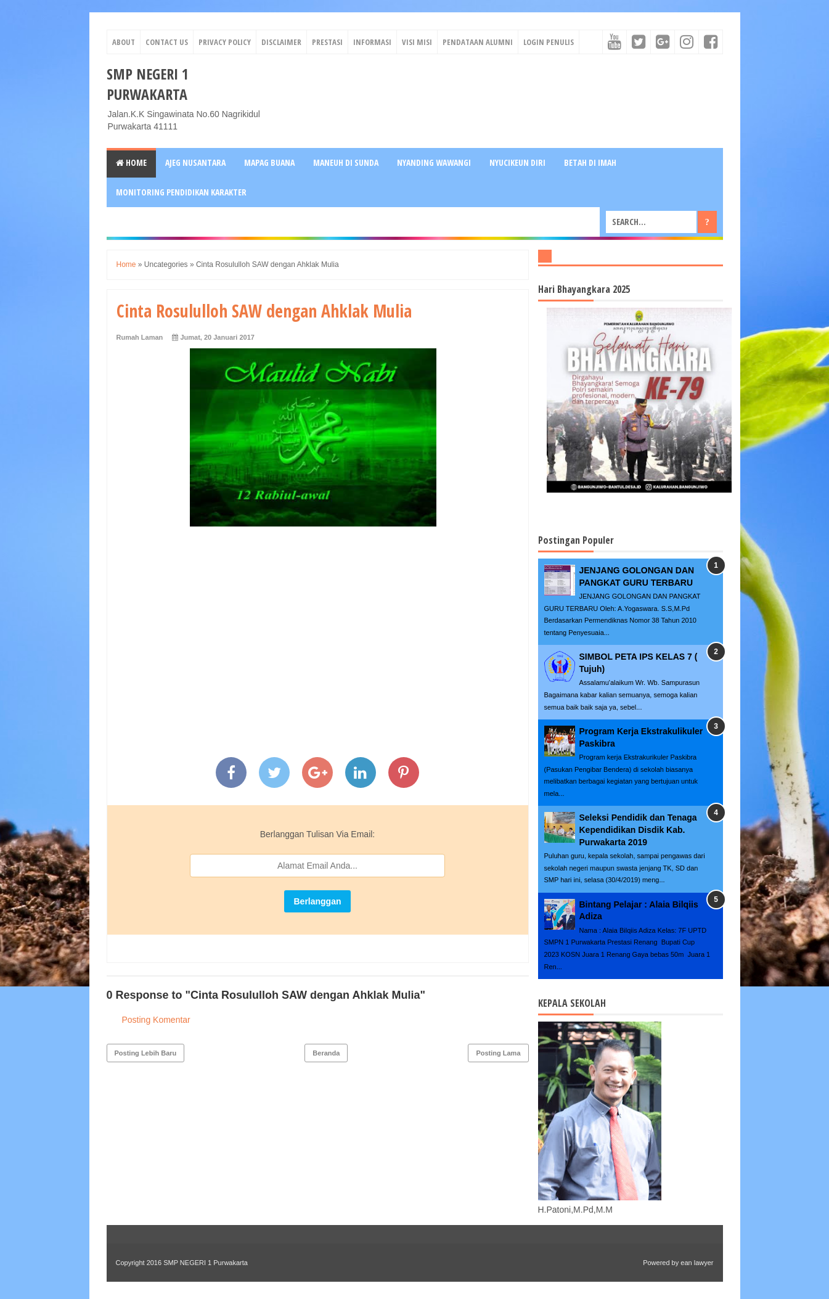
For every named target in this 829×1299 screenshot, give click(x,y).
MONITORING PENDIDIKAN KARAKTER (181, 192)
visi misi (417, 41)
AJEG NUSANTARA (195, 162)
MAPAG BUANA (269, 162)
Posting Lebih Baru (146, 1053)
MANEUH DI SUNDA (345, 162)
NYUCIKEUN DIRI (517, 162)
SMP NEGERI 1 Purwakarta (148, 84)
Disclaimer (281, 41)
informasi (372, 41)
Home (131, 162)
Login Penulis (548, 41)
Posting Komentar (156, 1020)
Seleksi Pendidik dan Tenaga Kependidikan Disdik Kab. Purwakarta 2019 (638, 829)
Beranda (326, 1053)
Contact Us (166, 41)
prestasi (327, 41)
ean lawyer (696, 1262)
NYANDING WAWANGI (434, 162)
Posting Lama (498, 1053)
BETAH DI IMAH (590, 162)
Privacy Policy (224, 41)
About (123, 41)
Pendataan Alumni (478, 41)
